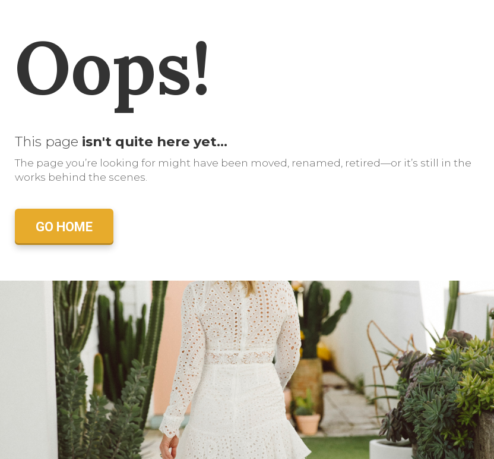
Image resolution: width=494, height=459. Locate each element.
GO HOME (64, 226)
